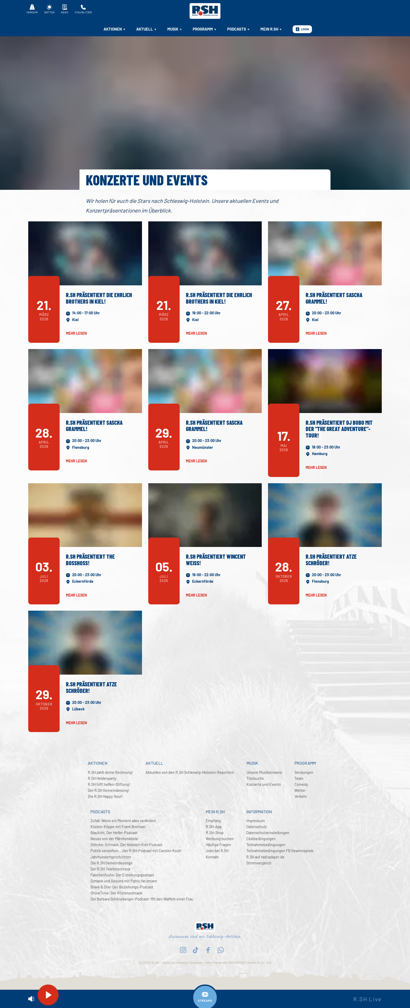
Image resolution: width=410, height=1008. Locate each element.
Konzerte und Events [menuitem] (264, 784)
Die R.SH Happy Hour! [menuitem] (105, 796)
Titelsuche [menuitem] (255, 778)
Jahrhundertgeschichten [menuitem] (110, 857)
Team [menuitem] (298, 778)
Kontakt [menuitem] (212, 857)
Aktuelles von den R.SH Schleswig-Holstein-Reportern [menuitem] (190, 772)
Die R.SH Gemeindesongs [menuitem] (111, 863)
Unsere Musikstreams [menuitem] (264, 772)
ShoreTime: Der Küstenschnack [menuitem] (116, 893)
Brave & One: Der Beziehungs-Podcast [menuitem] (121, 887)
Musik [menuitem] (174, 29)
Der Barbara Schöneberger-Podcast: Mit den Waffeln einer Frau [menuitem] (141, 899)
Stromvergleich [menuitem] (258, 863)
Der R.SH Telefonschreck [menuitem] (110, 869)
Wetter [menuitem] (300, 790)
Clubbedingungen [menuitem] (261, 838)
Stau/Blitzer (83, 9)
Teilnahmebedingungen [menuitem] (265, 844)
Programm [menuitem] (205, 29)
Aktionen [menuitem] (115, 29)
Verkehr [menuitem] (300, 796)
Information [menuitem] (259, 811)
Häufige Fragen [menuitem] (218, 844)
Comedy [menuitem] (301, 784)
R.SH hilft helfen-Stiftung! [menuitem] (109, 784)
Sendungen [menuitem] (303, 772)
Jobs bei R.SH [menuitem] (217, 850)
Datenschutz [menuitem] (256, 826)
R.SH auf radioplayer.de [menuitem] (265, 857)
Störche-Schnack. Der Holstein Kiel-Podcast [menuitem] (126, 844)
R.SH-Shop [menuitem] (215, 832)
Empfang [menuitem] (213, 820)
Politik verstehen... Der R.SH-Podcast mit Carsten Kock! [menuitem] (136, 850)
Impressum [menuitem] (255, 820)
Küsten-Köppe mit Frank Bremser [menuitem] (118, 826)
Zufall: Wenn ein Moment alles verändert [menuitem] (123, 820)
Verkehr (32, 9)
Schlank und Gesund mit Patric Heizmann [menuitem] (123, 881)
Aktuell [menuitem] (146, 29)
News (64, 9)
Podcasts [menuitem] (238, 29)
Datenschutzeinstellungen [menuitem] (267, 832)
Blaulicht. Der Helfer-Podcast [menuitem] (114, 832)
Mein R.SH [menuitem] (271, 29)
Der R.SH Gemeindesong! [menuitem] (108, 790)
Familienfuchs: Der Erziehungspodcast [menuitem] (122, 875)
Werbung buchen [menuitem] (220, 838)
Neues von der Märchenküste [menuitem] (114, 838)
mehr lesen (76, 333)
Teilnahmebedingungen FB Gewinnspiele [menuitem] (280, 850)
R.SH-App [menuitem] (214, 826)
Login (302, 29)
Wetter (49, 9)
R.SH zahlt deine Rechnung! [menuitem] (110, 772)
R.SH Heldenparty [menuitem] (102, 778)
